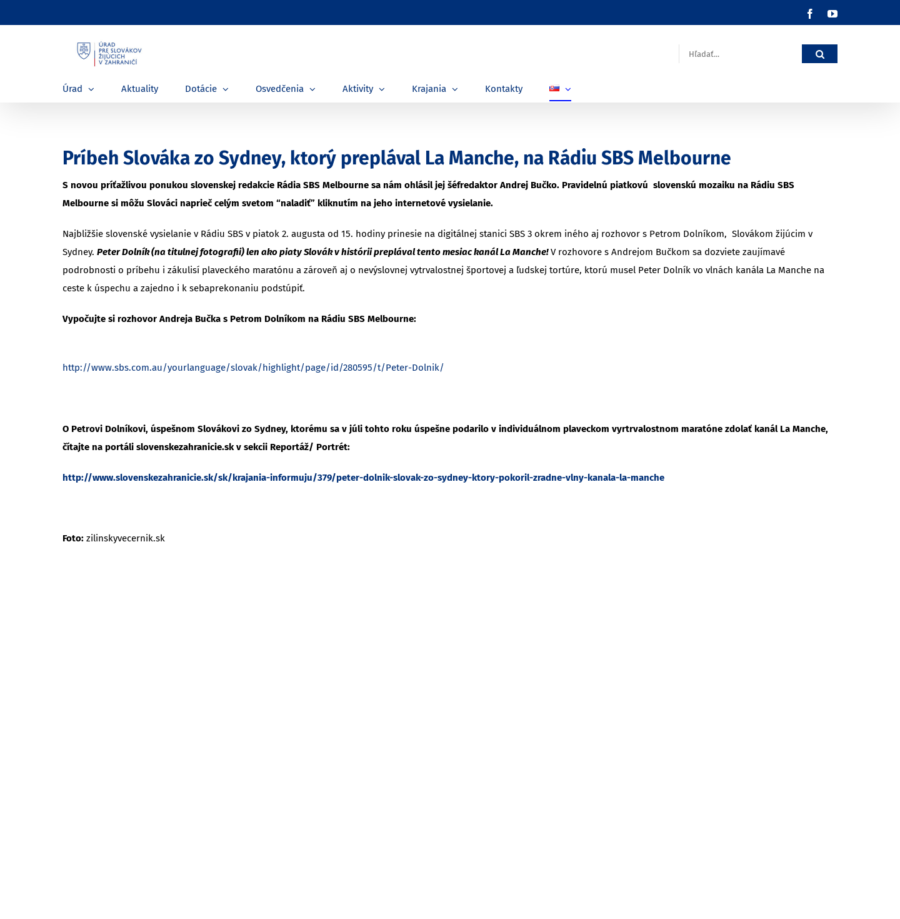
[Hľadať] (820, 54)
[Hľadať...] (740, 54)
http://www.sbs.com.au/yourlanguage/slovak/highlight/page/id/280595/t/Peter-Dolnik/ (253, 367)
